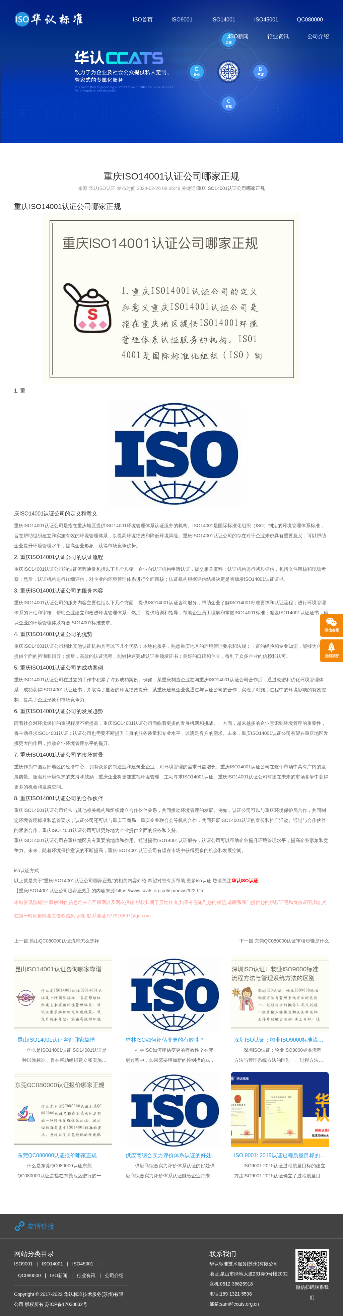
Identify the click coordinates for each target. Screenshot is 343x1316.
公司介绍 (318, 36)
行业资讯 (278, 36)
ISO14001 (223, 19)
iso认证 (203, 880)
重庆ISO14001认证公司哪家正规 (231, 188)
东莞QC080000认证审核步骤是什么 (292, 941)
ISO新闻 (239, 36)
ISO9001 (182, 19)
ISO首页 (143, 19)
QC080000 (310, 19)
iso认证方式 (26, 870)
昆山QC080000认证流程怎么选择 (64, 941)
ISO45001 (266, 19)
